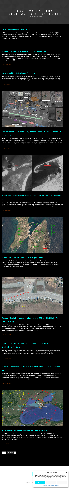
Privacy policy (33, 482)
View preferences (62, 482)
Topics (33, 16)
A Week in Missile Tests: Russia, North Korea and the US (26, 51)
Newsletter (43, 4)
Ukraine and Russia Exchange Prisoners (19, 73)
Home (6, 4)
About (10, 4)
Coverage (50, 4)
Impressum (57, 485)
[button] (66, 472)
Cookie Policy (44, 485)
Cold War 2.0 (39, 16)
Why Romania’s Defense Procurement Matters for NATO (26, 430)
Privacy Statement (51, 485)
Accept (40, 482)
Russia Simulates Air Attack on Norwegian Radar (23, 257)
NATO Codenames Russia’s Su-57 (16, 29)
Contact (62, 4)
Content (56, 4)
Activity (15, 4)
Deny (51, 482)
